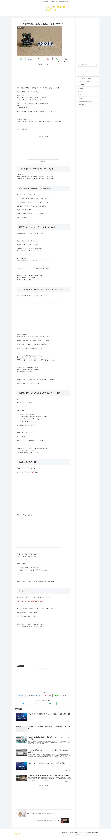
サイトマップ (62, 832)
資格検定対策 (80, 88)
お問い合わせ (95, 832)
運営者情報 (87, 832)
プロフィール (81, 832)
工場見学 (81, 98)
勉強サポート (20, 665)
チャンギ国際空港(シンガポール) (86, 101)
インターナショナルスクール (83, 81)
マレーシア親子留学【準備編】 (84, 78)
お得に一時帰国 (80, 84)
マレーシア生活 (80, 74)
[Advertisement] (43, 75)
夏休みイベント (82, 104)
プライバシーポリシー (72, 832)
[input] (87, 64)
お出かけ (79, 94)
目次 (42, 161)
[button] (65, 58)
